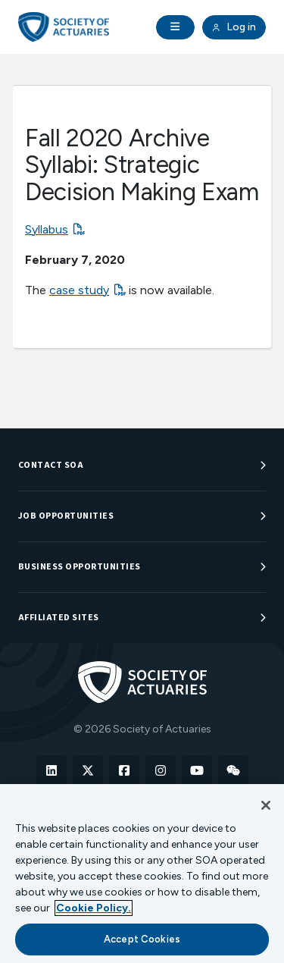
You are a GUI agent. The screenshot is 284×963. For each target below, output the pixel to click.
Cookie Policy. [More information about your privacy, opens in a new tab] (93, 908)
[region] (142, 873)
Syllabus (46, 229)
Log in (234, 27)
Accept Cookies (142, 939)
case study (79, 290)
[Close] (265, 805)
